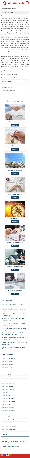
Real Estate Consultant (15, 290)
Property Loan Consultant (15, 266)
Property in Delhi (7, 367)
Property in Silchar (7, 371)
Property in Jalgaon (7, 374)
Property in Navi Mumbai (9, 426)
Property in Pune (6, 404)
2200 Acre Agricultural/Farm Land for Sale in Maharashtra (14, 338)
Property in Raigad (7, 361)
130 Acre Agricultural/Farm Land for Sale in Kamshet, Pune (14, 314)
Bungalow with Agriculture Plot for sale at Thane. (13, 348)
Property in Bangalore (8, 383)
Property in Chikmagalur (9, 429)
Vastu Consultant (15, 218)
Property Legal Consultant (15, 242)
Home (3, 12)
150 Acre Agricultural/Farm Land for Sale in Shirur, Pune (14, 343)
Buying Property (15, 146)
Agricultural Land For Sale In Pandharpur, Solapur (14, 310)
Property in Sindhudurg (8, 410)
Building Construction (15, 170)
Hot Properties (7, 300)
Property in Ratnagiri (8, 407)
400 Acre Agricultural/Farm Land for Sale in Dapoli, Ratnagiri (14, 319)
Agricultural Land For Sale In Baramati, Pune (13, 305)
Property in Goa (6, 392)
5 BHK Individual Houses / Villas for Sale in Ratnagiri (14, 329)
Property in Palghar (7, 386)
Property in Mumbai (7, 364)
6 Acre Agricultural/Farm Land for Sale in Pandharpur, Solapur (13, 324)
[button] (13, 446)
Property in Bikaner (7, 377)
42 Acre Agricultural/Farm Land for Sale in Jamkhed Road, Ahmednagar (14, 333)
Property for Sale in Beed (9, 74)
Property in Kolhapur (8, 398)
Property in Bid (6, 423)
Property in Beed (6, 395)
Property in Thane (7, 417)
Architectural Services (15, 194)
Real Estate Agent (15, 122)
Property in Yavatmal (8, 420)
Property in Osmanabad (8, 401)
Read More (15, 125)
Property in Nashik (7, 380)
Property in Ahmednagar (9, 358)
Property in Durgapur (8, 389)
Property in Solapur (7, 414)
